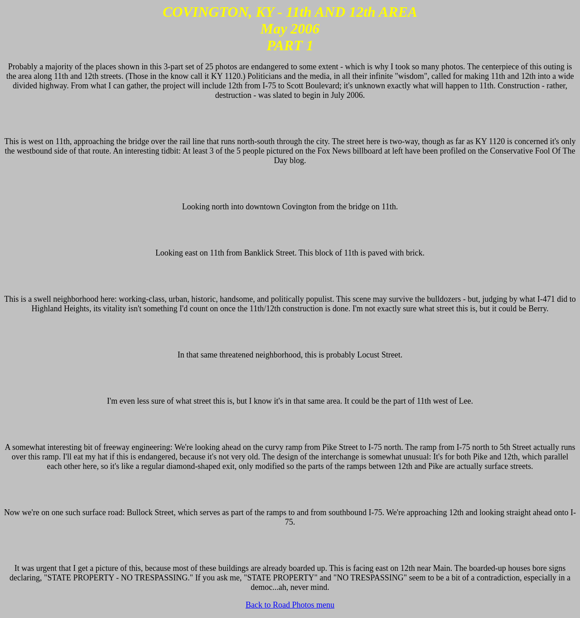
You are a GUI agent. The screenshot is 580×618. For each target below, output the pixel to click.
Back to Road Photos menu (290, 604)
